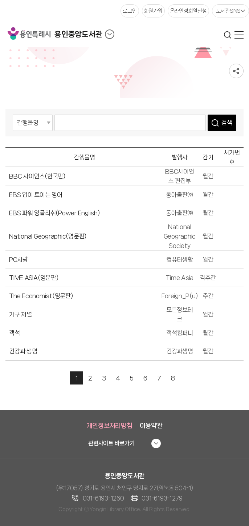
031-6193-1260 (103, 498)
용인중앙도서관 (78, 34)
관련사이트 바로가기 (111, 443)
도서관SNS (228, 11)
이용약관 (151, 425)
